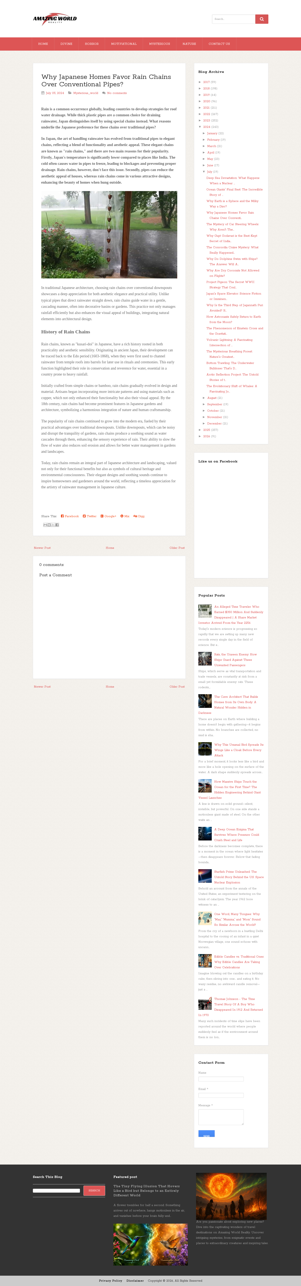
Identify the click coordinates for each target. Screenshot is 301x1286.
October (213, 411)
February (214, 140)
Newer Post (42, 548)
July (210, 172)
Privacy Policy (110, 1281)
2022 (207, 114)
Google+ (108, 516)
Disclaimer (135, 1281)
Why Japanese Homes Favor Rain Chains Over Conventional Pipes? (106, 81)
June (210, 165)
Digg (138, 516)
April (211, 153)
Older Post (177, 548)
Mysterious (159, 44)
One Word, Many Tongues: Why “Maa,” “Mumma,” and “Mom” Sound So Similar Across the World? (237, 919)
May (210, 159)
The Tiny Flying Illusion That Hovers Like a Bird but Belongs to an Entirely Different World (146, 1190)
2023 (207, 120)
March (212, 146)
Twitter (89, 516)
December (215, 423)
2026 (207, 436)
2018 (207, 88)
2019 (207, 95)
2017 (207, 82)
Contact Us (219, 44)
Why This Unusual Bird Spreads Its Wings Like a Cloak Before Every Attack (239, 750)
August (212, 398)
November (215, 417)
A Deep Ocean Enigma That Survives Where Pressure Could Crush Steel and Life (236, 835)
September (215, 404)
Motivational (124, 44)
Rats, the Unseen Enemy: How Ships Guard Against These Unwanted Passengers (235, 660)
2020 (207, 101)
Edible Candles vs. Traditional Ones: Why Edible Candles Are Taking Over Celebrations (239, 962)
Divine (66, 44)
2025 (207, 430)
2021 (207, 108)
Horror (92, 44)
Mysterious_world (85, 93)
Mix (124, 516)
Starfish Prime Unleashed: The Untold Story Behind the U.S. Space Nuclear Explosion (239, 877)
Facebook (70, 516)
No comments (117, 93)
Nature (189, 44)
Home (43, 44)
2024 (207, 127)
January (212, 133)
